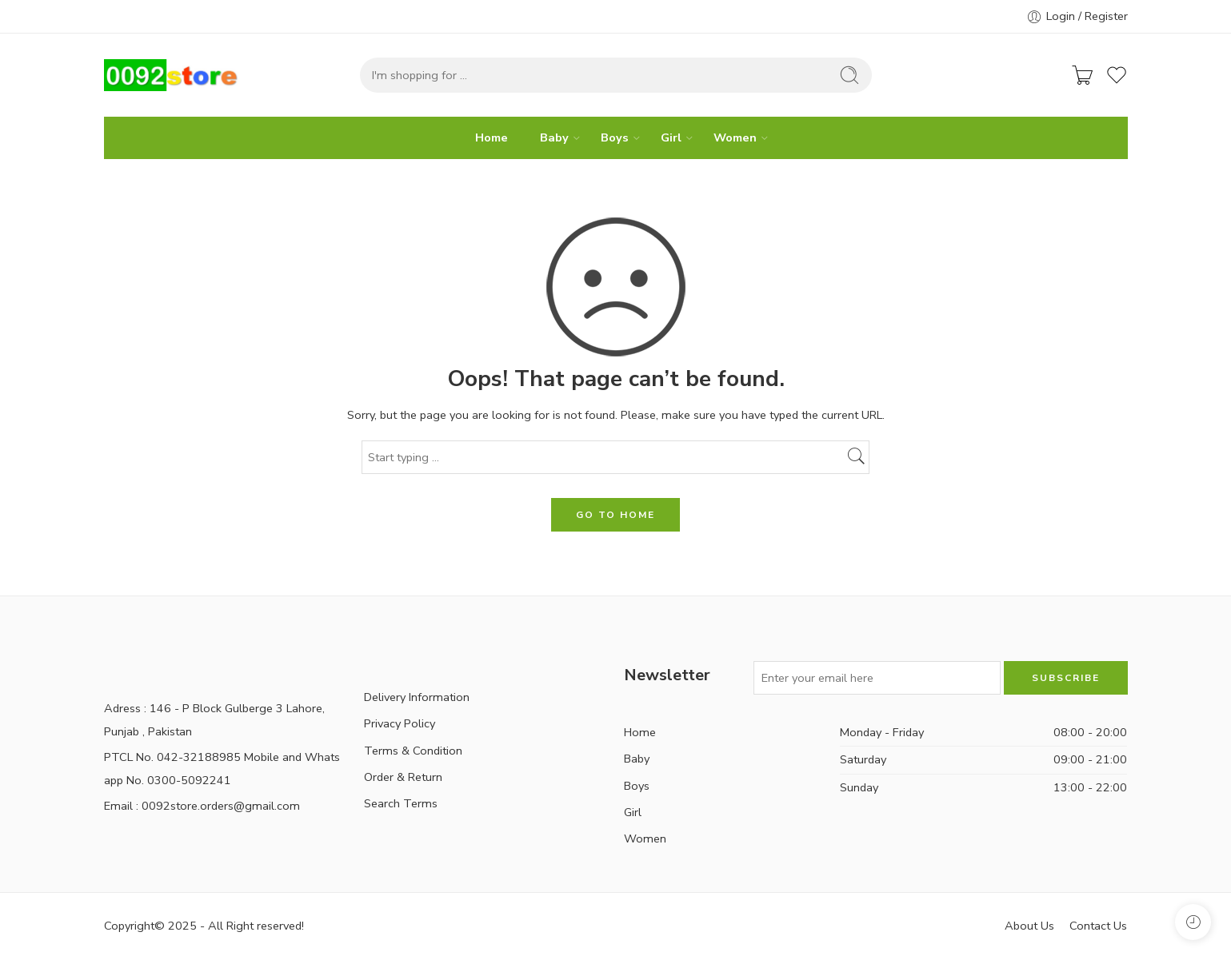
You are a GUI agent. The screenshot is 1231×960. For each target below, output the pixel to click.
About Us (1029, 926)
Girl (671, 137)
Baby (554, 137)
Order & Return (403, 777)
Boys (615, 137)
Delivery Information (417, 697)
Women (735, 137)
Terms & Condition (413, 751)
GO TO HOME (615, 514)
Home (491, 137)
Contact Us (1098, 926)
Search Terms (401, 803)
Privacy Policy (399, 723)
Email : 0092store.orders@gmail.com (202, 806)
